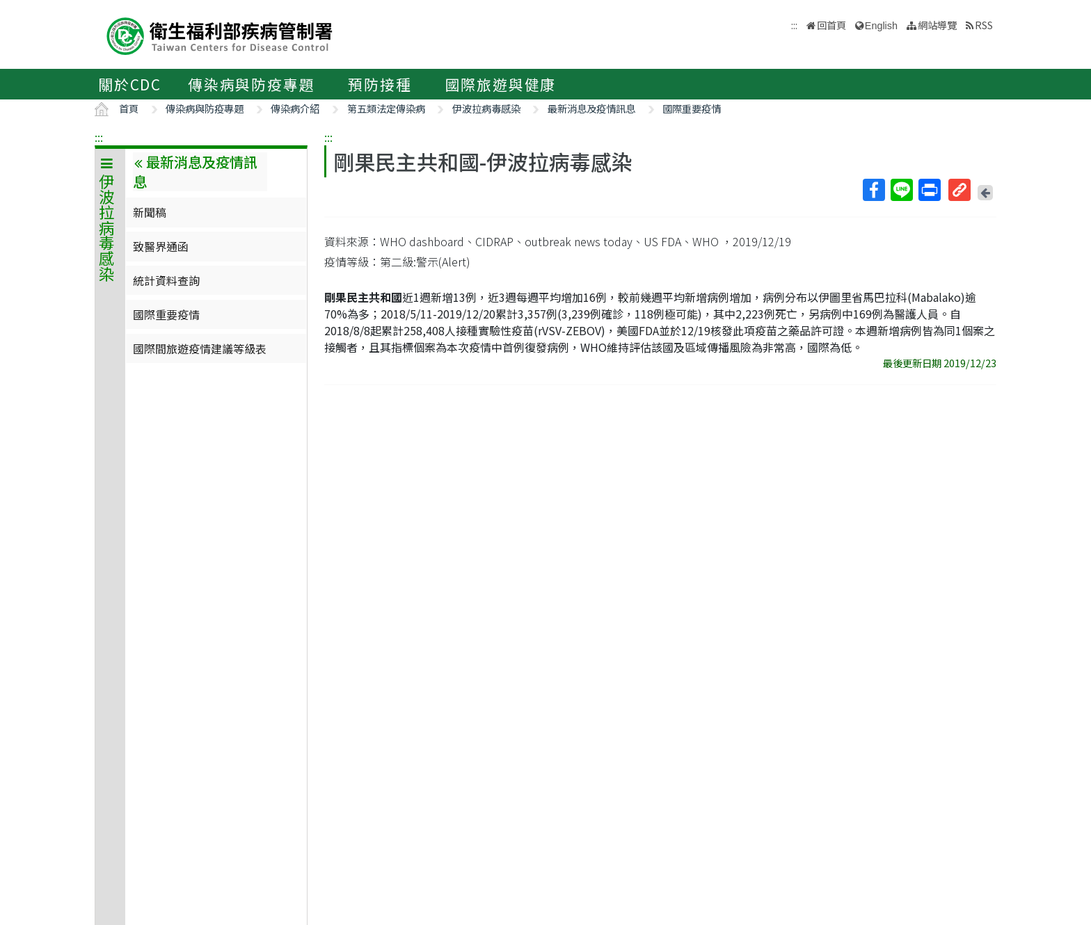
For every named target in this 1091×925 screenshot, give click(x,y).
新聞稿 (149, 212)
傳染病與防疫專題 (251, 84)
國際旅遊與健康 (501, 84)
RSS (984, 24)
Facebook (873, 190)
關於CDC (129, 84)
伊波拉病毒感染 (486, 108)
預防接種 (379, 84)
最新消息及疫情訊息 (591, 108)
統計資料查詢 (166, 280)
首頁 (128, 108)
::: (99, 137)
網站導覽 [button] (937, 24)
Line (901, 190)
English (881, 25)
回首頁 (831, 24)
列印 (929, 190)
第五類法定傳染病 (386, 108)
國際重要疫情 (691, 108)
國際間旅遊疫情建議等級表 (199, 348)
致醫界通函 (161, 246)
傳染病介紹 (295, 108)
